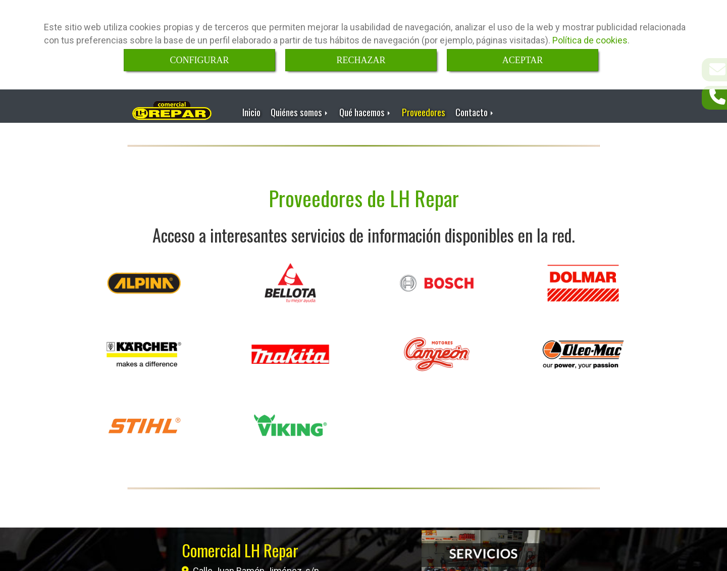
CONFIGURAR (199, 60)
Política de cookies (590, 40)
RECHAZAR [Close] (360, 60)
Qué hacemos (365, 110)
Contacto (475, 110)
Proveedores (423, 110)
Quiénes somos (300, 110)
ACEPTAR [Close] (522, 60)
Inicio (251, 110)
